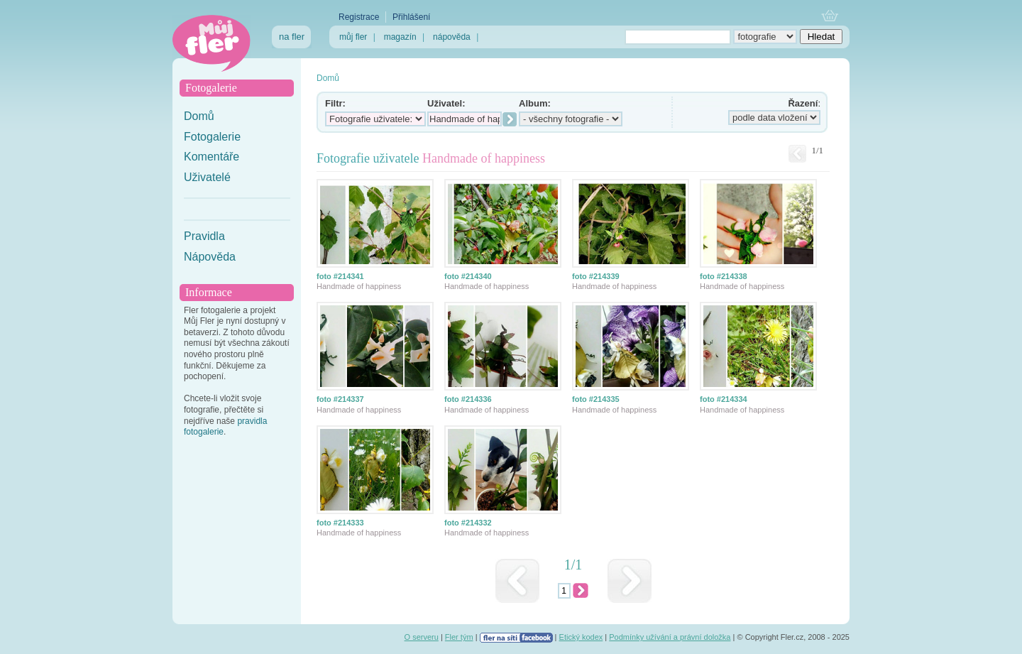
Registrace (359, 17)
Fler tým (459, 637)
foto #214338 (723, 276)
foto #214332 (468, 522)
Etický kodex (581, 637)
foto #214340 (468, 276)
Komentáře (211, 157)
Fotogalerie (212, 137)
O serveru (422, 637)
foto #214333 (340, 522)
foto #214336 (468, 399)
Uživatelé (207, 177)
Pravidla (204, 236)
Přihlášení (411, 17)
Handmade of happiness (359, 286)
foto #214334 (723, 399)
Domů (199, 116)
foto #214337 (340, 399)
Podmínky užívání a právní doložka (669, 637)
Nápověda (210, 257)
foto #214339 (596, 276)
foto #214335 (596, 399)
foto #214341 (340, 276)
